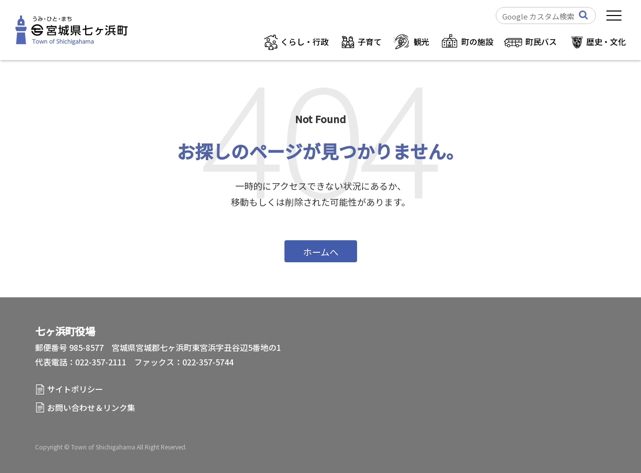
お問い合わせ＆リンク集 (91, 407)
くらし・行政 (304, 42)
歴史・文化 (606, 42)
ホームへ (321, 251)
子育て (370, 42)
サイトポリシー (75, 389)
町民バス (541, 42)
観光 (422, 42)
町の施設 (477, 42)
